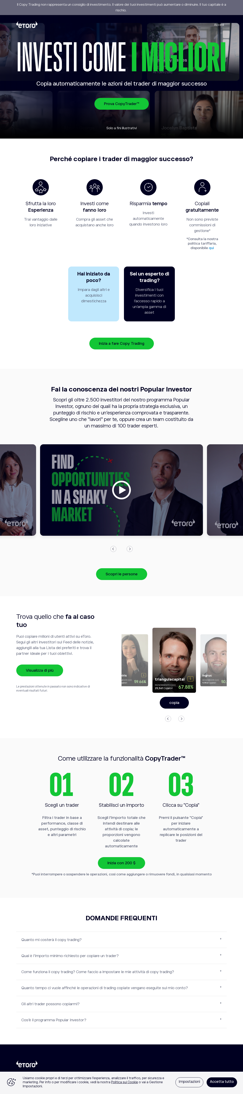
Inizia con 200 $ (121, 863)
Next (130, 549)
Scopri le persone (122, 574)
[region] (121, 1083)
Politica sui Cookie (124, 1082)
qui (211, 248)
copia (174, 702)
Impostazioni (189, 1082)
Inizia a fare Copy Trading (121, 343)
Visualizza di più (40, 670)
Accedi (219, 24)
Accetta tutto (222, 1082)
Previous (113, 549)
